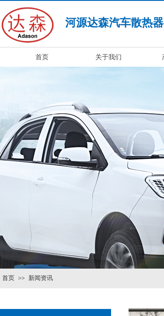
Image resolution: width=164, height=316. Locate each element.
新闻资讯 (40, 278)
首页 (8, 278)
